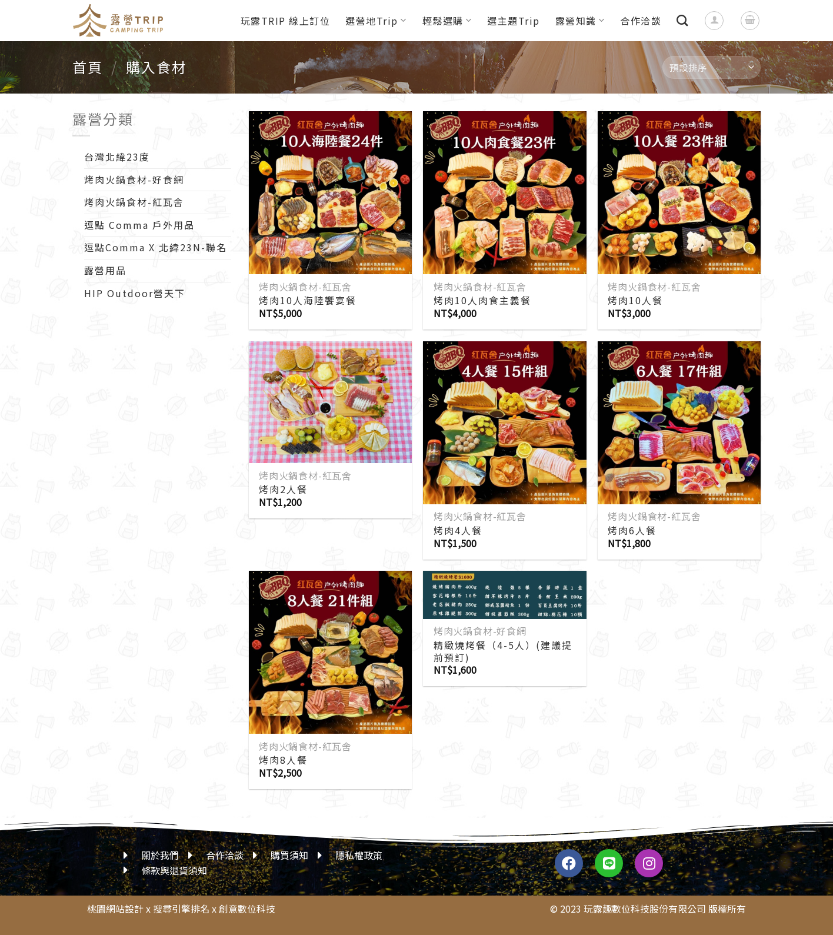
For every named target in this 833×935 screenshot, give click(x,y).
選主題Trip (513, 21)
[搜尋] (683, 20)
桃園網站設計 (115, 908)
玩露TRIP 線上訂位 (286, 21)
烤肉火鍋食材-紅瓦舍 (134, 202)
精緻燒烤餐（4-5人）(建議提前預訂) (503, 651)
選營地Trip (375, 21)
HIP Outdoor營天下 (134, 293)
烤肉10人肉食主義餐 (482, 300)
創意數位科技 (247, 908)
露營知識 (580, 21)
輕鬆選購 (447, 21)
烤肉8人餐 (283, 760)
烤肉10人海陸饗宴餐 (307, 300)
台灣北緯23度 (117, 156)
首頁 (87, 66)
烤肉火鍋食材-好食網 (134, 179)
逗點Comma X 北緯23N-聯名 (155, 247)
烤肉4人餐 (458, 530)
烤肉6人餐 (632, 530)
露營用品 (105, 270)
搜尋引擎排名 (181, 908)
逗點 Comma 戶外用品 (139, 225)
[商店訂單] (711, 67)
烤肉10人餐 (635, 300)
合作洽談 (640, 21)
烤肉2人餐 (283, 489)
